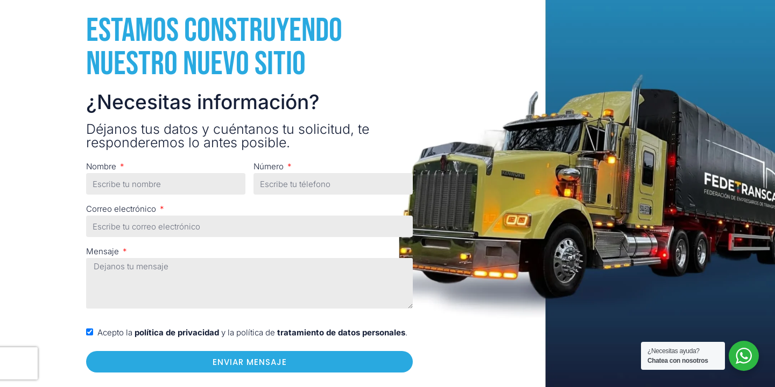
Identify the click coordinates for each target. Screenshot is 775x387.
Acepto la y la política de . (252, 332)
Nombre (102, 166)
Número (269, 166)
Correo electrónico (122, 209)
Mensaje (103, 251)
